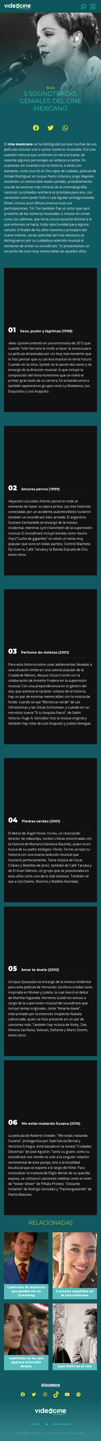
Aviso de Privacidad (61, 1424)
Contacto (35, 1424)
